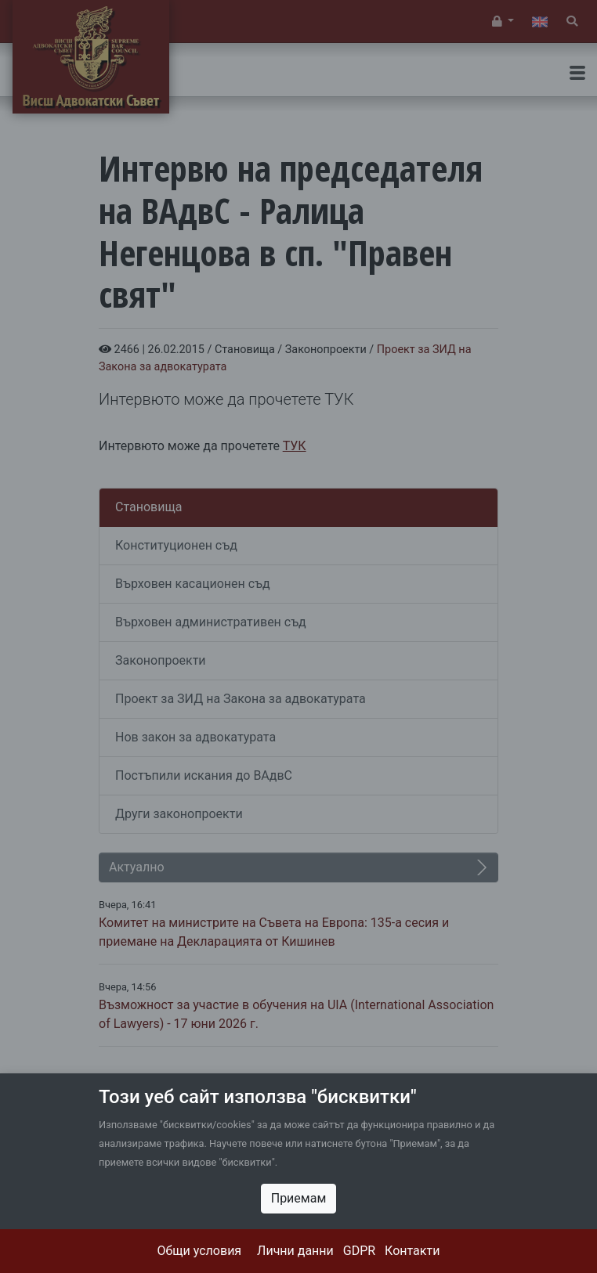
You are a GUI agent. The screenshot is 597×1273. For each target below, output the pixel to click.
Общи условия (199, 1250)
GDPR (359, 1250)
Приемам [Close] (299, 1198)
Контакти (412, 1250)
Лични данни (295, 1250)
